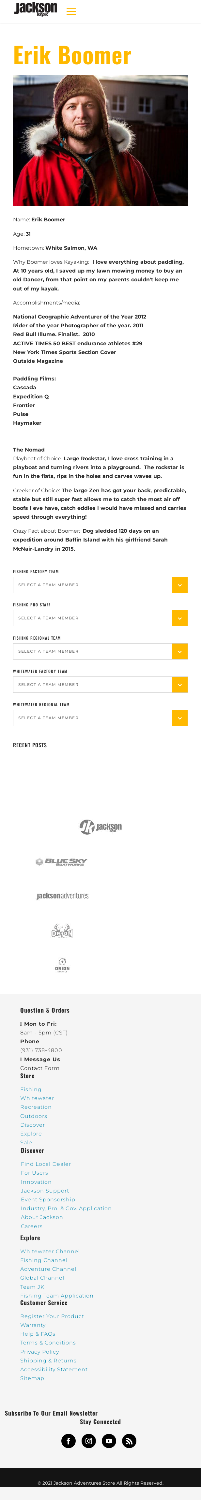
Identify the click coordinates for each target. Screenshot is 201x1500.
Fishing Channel (44, 1260)
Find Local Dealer (46, 1164)
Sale (26, 1142)
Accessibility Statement (54, 1369)
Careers (32, 1226)
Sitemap (32, 1378)
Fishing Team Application (57, 1296)
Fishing (31, 1089)
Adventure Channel (48, 1269)
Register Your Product (52, 1316)
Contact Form (40, 1068)
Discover (32, 1125)
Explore (31, 1134)
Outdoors (33, 1116)
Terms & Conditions (48, 1343)
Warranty (33, 1325)
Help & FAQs (37, 1334)
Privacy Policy (39, 1352)
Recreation (36, 1107)
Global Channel (42, 1278)
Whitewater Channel (50, 1251)
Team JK (32, 1287)
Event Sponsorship (48, 1199)
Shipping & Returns (48, 1361)
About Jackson (42, 1217)
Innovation (36, 1182)
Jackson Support (45, 1191)
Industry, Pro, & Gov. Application (66, 1208)
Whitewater (37, 1098)
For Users (34, 1173)
